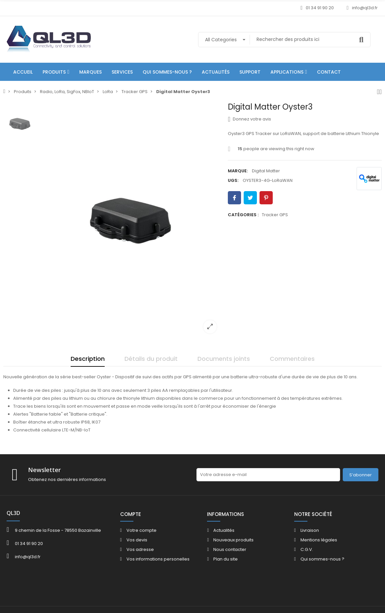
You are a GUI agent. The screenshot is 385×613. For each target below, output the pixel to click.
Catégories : (243, 215)
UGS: (233, 180)
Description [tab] (88, 359)
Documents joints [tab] (223, 359)
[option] (131, 220)
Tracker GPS (275, 215)
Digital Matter (266, 171)
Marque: (238, 171)
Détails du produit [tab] (151, 359)
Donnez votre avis (249, 119)
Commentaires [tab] (292, 359)
